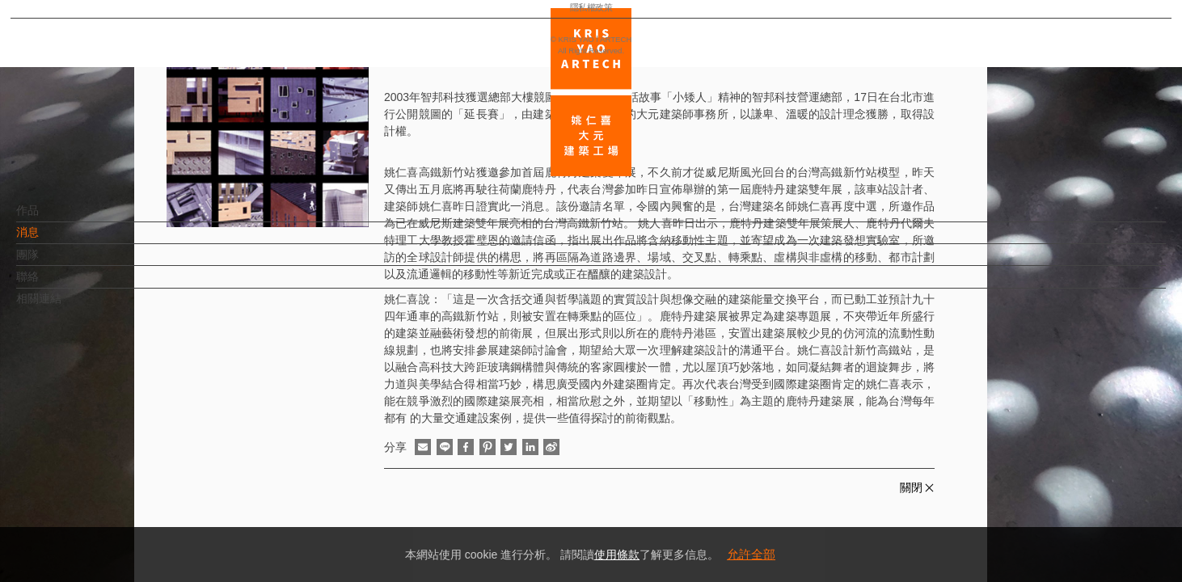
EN (110, 475)
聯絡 (54, 284)
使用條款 (617, 554)
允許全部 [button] (751, 554)
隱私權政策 (83, 522)
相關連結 (65, 306)
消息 (54, 240)
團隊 (54, 262)
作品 (54, 218)
